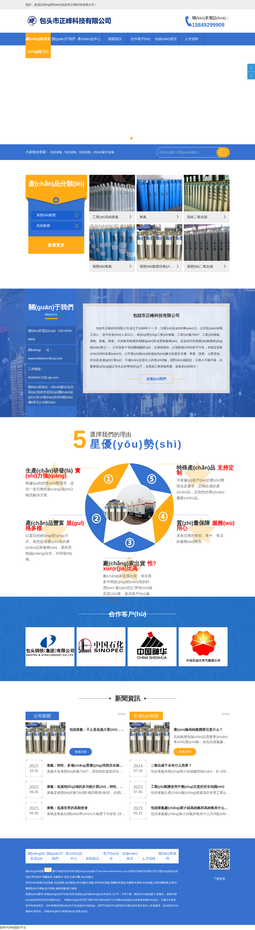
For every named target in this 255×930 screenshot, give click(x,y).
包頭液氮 (56, 152)
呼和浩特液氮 (102, 882)
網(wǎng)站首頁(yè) (36, 856)
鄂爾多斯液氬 (118, 882)
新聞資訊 (115, 39)
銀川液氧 (72, 888)
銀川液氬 (50, 888)
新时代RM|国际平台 (13, 927)
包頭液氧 (70, 152)
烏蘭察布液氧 (134, 882)
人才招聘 (191, 39)
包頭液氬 (85, 152)
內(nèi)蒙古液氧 (103, 152)
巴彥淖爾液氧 (161, 882)
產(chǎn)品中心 (89, 39)
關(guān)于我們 (63, 39)
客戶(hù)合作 (111, 856)
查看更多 (56, 245)
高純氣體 (43, 225)
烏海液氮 (147, 882)
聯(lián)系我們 (38, 51)
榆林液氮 (61, 888)
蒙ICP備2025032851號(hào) (68, 871)
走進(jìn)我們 (156, 379)
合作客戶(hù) (140, 39)
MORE (121, 714)
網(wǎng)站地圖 (35, 871)
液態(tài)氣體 (46, 215)
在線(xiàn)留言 (166, 39)
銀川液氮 (39, 888)
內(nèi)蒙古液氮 (85, 882)
